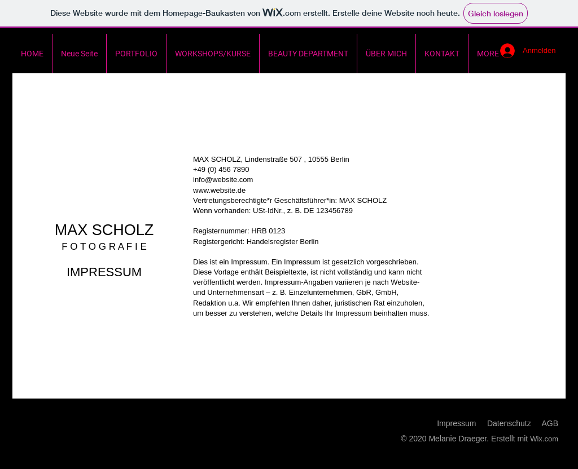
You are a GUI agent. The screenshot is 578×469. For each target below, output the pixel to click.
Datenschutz (509, 423)
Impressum (456, 423)
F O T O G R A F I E (104, 246)
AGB (549, 423)
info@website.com (223, 179)
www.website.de (219, 190)
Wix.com (544, 439)
